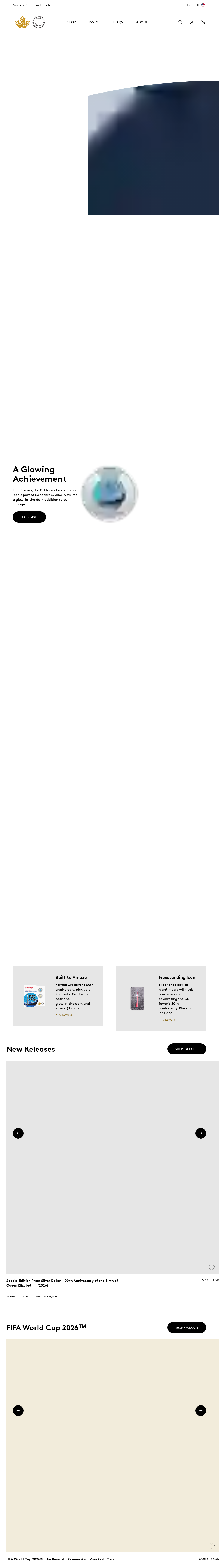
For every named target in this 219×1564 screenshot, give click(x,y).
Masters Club (22, 5)
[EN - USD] (195, 5)
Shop (71, 22)
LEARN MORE (29, 517)
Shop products (186, 1049)
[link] (112, 1167)
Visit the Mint (45, 5)
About (142, 22)
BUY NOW (62, 1015)
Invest (94, 22)
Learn (118, 22)
